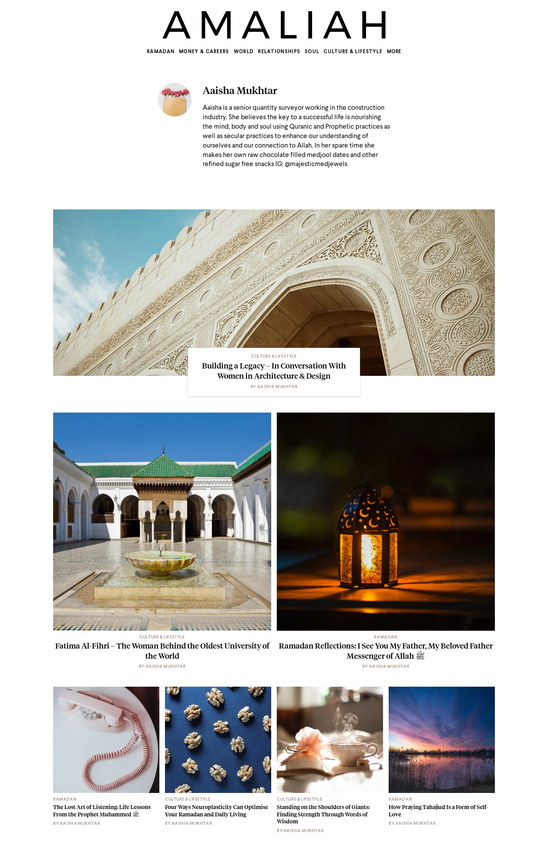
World (244, 51)
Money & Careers (204, 51)
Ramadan (160, 51)
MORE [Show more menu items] (394, 51)
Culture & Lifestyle (353, 51)
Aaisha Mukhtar (240, 90)
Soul (312, 51)
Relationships (279, 51)
